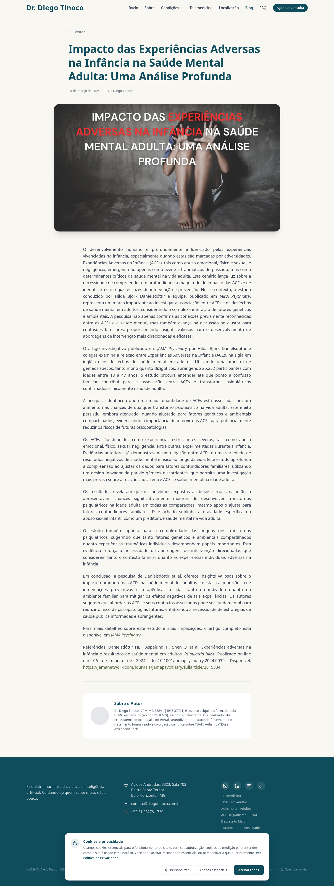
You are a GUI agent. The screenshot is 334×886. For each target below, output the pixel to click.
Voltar (76, 31)
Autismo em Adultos (236, 808)
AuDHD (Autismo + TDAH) (240, 815)
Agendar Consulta (290, 7)
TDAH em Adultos (234, 802)
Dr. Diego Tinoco (55, 8)
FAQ (263, 7)
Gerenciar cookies (294, 869)
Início (133, 7)
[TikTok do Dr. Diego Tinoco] (261, 786)
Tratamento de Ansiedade (240, 828)
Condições (172, 7)
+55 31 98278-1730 (147, 811)
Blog (249, 7)
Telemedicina (201, 7)
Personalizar (177, 870)
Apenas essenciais (213, 870)
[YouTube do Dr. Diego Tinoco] (249, 786)
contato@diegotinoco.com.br (156, 803)
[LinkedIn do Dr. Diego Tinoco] (237, 786)
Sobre (150, 7)
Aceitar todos (248, 870)
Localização (229, 7)
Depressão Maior (234, 821)
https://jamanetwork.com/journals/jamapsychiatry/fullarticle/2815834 (152, 667)
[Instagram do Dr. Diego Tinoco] (225, 786)
